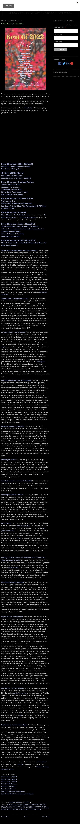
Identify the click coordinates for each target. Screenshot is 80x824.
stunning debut (13, 567)
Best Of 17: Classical (8, 786)
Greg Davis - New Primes (10, 187)
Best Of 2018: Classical (9, 784)
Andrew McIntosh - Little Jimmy (12, 234)
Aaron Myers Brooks (15, 804)
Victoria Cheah (35, 809)
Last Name (58, 41)
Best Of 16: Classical (8, 789)
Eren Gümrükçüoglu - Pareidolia (13, 582)
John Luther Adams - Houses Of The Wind (16, 481)
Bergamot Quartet (39, 804)
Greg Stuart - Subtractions (10, 236)
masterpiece (41, 362)
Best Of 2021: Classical (9, 777)
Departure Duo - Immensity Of (12, 617)
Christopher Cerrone (19, 806)
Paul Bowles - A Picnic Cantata (12, 688)
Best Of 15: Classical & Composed (13, 791)
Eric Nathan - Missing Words (11, 169)
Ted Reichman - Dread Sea (10, 184)
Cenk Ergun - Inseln (8, 460)
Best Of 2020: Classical (9, 779)
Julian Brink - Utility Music (10, 231)
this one (20, 764)
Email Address (60, 27)
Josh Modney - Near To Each (11, 189)
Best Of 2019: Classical (9, 781)
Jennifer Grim (19, 808)
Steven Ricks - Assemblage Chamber (14, 192)
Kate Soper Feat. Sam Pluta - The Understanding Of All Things (23, 206)
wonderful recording (19, 693)
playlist (3, 347)
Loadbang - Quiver (8, 208)
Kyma (19, 538)
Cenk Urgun (5, 806)
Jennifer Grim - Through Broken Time (14, 298)
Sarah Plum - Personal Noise (11, 175)
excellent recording (22, 526)
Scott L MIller (12, 809)
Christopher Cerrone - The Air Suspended (16, 380)
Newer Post (5, 817)
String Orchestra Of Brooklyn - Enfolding (16, 178)
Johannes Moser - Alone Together (13, 332)
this (20, 715)
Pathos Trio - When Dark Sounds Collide (15, 166)
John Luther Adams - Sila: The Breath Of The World (19, 226)
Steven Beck (24, 809)
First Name (58, 35)
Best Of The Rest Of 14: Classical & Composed (17, 794)
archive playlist (42, 762)
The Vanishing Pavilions (27, 217)
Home (26, 817)
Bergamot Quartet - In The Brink (12, 426)
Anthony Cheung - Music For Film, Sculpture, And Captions (22, 229)
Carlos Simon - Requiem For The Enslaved (16, 203)
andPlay (27, 804)
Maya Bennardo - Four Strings (12, 194)
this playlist (28, 108)
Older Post (45, 817)
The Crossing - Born (8, 201)
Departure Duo (35, 806)
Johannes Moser (32, 808)
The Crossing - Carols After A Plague (14, 725)
